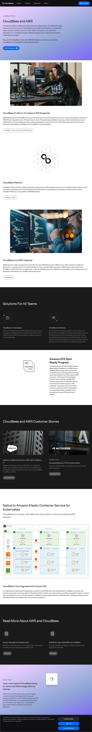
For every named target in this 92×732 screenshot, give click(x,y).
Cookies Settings (68, 719)
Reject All (68, 724)
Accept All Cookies (68, 728)
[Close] (89, 724)
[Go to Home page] (8, 3)
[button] (20, 3)
